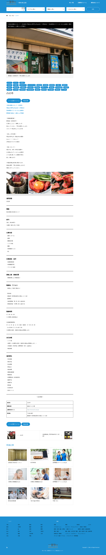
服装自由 (44, 89)
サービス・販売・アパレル (59, 535)
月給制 (15, 85)
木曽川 (42, 531)
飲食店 (22, 82)
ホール (15, 82)
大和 (30, 531)
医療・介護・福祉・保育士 (59, 529)
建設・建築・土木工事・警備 (71, 531)
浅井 (19, 524)
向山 (7, 531)
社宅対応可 (30, 87)
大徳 (19, 535)
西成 (30, 524)
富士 (7, 529)
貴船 (19, 533)
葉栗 (30, 526)
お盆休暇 (16, 89)
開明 (42, 529)
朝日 (42, 524)
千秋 (7, 524)
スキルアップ (23, 85)
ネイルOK (64, 89)
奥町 (42, 526)
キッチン (9, 82)
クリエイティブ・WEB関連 (72, 535)
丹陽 (30, 535)
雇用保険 (52, 85)
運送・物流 (56, 531)
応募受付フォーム (82, 2)
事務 (66, 524)
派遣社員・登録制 (57, 533)
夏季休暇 (9, 89)
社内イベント (44, 87)
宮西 (30, 529)
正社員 (9, 85)
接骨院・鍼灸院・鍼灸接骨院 (84, 529)
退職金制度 (16, 87)
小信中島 (31, 533)
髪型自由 (57, 89)
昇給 (58, 85)
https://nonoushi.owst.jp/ (33, 409)
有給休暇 (52, 87)
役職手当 (9, 87)
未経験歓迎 (22, 89)
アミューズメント (81, 533)
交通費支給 (23, 87)
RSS (7, 547)
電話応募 (25, 100)
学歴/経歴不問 (30, 89)
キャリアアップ (31, 85)
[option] (39, 53)
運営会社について (95, 2)
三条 (42, 533)
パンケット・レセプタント (71, 533)
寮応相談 (37, 87)
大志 (7, 535)
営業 (55, 524)
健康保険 (39, 85)
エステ (89, 524)
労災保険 (45, 85)
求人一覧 (71, 2)
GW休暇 (66, 87)
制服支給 (37, 89)
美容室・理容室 (83, 526)
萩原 (7, 526)
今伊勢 (19, 526)
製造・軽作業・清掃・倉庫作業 (85, 531)
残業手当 (65, 85)
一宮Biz (89, 547)
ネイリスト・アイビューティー (71, 526)
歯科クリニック (70, 529)
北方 (7, 533)
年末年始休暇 (59, 87)
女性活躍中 (50, 89)
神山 (19, 531)
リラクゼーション (57, 526)
